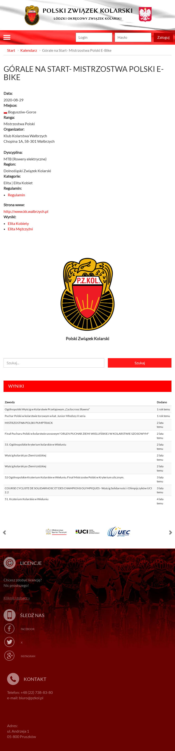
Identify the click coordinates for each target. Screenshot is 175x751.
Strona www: (14, 204)
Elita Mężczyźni (20, 229)
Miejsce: (10, 105)
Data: (8, 93)
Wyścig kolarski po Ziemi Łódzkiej (25, 455)
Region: (10, 164)
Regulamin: (13, 188)
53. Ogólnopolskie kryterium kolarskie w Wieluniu (35, 444)
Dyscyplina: (13, 152)
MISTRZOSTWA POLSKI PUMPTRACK (29, 423)
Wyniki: (10, 217)
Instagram (28, 656)
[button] (4, 533)
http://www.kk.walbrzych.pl (26, 211)
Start (11, 50)
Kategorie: (12, 176)
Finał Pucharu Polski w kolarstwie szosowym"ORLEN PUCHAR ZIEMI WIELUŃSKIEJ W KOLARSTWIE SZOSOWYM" (77, 433)
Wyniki (16, 386)
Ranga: (9, 117)
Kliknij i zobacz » (17, 598)
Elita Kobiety (18, 223)
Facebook (28, 629)
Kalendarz (28, 50)
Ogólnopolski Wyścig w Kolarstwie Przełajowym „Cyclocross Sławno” (47, 409)
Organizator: (14, 129)
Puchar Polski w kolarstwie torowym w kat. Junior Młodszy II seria (45, 416)
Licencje (31, 563)
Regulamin (16, 195)
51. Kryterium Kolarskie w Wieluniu (26, 499)
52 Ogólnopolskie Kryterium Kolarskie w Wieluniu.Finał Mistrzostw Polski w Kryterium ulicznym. (64, 477)
